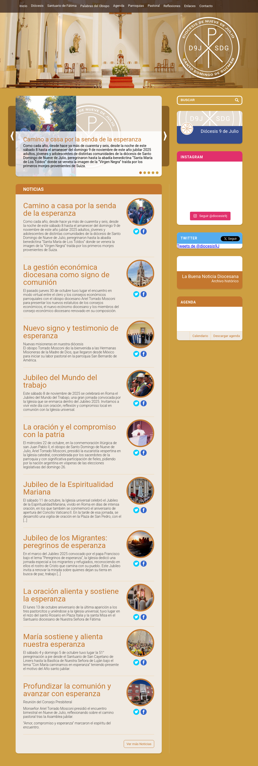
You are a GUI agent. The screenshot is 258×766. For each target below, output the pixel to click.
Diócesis (37, 6)
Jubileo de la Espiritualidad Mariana (68, 488)
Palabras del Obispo (94, 6)
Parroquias (136, 6)
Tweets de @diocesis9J (198, 246)
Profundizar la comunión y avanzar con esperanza (67, 690)
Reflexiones (172, 6)
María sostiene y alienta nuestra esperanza (63, 640)
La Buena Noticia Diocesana (210, 278)
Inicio (23, 6)
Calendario (200, 336)
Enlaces (190, 6)
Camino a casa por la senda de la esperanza (82, 139)
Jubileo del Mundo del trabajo (60, 381)
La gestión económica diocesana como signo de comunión (66, 275)
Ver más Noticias (138, 744)
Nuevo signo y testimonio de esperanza (70, 332)
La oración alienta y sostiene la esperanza (71, 595)
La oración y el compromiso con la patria (69, 430)
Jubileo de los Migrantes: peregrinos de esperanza (65, 541)
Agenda (118, 6)
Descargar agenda (226, 336)
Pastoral (154, 6)
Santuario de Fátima (62, 6)
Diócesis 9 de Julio (220, 131)
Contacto (206, 6)
